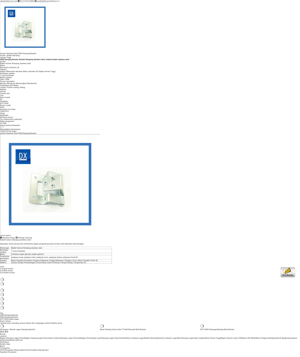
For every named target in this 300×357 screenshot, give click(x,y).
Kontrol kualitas (31, 350)
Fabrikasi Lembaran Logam (133, 338)
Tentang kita (5, 348)
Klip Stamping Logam (186, 338)
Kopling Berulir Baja (277, 338)
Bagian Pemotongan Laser (91, 338)
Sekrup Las (13, 340)
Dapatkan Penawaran (8, 352)
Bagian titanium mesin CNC (231, 338)
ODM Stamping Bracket (9, 315)
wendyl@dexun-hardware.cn (47, 1)
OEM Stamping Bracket (9, 317)
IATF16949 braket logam (9, 319)
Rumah (2, 334)
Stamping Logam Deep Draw (112, 338)
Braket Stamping (13, 55)
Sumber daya (5, 344)
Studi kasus (4, 342)
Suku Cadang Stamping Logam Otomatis (65, 338)
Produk (2, 55)
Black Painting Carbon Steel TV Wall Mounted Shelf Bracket (123, 329)
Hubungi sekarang (24, 238)
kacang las (289, 338)
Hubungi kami (43, 350)
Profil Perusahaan (7, 350)
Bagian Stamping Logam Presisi (12, 338)
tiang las (5, 340)
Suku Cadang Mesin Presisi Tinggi (207, 338)
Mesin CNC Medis (249, 338)
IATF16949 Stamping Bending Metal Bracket (217, 329)
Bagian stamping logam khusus (37, 338)
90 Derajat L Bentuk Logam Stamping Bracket (17, 329)
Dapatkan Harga (8, 238)
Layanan (3, 336)
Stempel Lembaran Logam (167, 338)
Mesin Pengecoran (263, 338)
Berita (2, 346)
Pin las (20, 340)
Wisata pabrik (19, 350)
